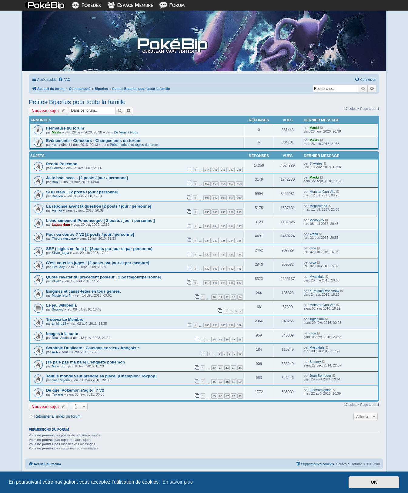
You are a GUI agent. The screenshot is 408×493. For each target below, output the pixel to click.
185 (223, 226)
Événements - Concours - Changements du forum (93, 140)
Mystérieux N (61, 295)
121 (215, 254)
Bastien (57, 196)
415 (223, 283)
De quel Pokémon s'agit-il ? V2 (75, 390)
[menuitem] (64, 79)
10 (214, 297)
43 (220, 368)
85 (214, 396)
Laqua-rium (61, 224)
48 (240, 339)
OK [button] (374, 482)
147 (223, 325)
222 (215, 240)
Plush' (56, 281)
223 (223, 240)
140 (215, 269)
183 (207, 226)
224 (231, 240)
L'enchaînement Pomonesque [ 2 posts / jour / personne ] (100, 220)
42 (214, 368)
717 (231, 170)
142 (231, 269)
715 (215, 170)
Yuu (55, 144)
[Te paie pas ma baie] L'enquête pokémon (85, 362)
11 (220, 297)
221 (207, 240)
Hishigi (57, 210)
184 (215, 226)
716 (223, 170)
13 (233, 297)
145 (207, 325)
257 (223, 212)
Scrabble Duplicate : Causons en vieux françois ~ (93, 348)
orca (312, 248)
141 (223, 269)
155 (215, 184)
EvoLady (58, 267)
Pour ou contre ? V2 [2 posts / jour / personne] (90, 234)
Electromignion (320, 390)
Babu (56, 182)
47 (233, 339)
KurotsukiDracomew (324, 291)
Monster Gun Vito (322, 191)
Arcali (313, 234)
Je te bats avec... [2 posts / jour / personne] (87, 178)
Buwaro (57, 309)
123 (231, 254)
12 (227, 297)
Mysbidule (317, 276)
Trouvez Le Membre (64, 319)
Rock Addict (60, 338)
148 (231, 325)
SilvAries (316, 163)
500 (239, 198)
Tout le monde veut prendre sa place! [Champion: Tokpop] (101, 376)
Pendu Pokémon (61, 164)
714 (207, 170)
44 (214, 339)
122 (223, 254)
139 (207, 269)
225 (239, 240)
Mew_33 (58, 366)
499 (231, 198)
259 (239, 212)
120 (207, 254)
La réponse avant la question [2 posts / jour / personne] (98, 206)
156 (223, 184)
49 (233, 382)
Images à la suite (62, 333)
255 (207, 212)
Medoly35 (316, 220)
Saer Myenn (61, 380)
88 (233, 396)
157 (231, 184)
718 (239, 170)
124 (239, 254)
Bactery (315, 361)
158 (239, 184)
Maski (56, 132)
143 (239, 269)
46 (227, 339)
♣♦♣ (55, 352)
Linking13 (59, 323)
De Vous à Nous (126, 132)
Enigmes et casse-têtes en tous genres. (83, 291)
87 (227, 396)
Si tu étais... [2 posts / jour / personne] (82, 192)
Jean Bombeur (320, 375)
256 (215, 212)
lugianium (316, 319)
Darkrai (57, 168)
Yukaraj (57, 394)
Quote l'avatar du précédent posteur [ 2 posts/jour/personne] (103, 277)
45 (220, 339)
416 (231, 283)
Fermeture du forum (65, 128)
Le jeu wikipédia (61, 305)
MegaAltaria (318, 206)
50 (240, 382)
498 (223, 198)
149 (239, 325)
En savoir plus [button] (177, 482)
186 (231, 226)
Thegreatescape (64, 238)
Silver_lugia (60, 253)
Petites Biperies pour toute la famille (77, 102)
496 (207, 198)
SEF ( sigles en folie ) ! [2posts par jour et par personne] (99, 248)
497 (215, 198)
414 (215, 283)
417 (239, 283)
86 (220, 396)
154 (207, 184)
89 (240, 396)
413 (207, 283)
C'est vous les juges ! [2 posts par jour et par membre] (97, 263)
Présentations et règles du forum (134, 144)
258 (231, 212)
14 (240, 297)
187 (239, 226)
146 (215, 325)
